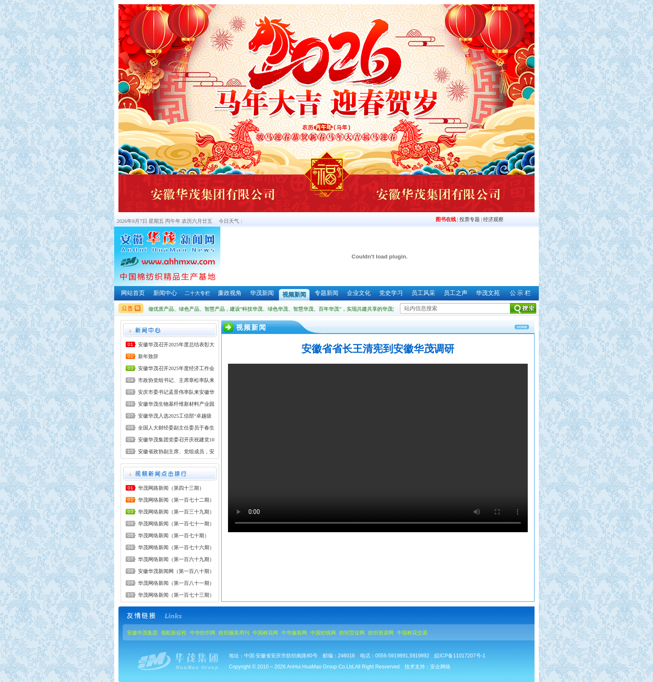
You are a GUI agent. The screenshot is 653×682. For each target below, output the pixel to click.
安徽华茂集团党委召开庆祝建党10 (176, 440)
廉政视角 (230, 293)
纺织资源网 (381, 633)
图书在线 (446, 219)
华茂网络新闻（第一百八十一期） (176, 583)
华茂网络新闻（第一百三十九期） (176, 512)
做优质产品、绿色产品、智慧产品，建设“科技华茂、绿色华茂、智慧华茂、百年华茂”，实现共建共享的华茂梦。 (279, 309)
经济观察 (493, 219)
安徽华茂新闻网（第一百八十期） (176, 571)
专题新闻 (326, 293)
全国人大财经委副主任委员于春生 (176, 428)
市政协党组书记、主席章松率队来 (176, 380)
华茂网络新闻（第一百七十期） (173, 536)
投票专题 (469, 219)
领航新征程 (173, 633)
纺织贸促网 (352, 633)
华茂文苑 (488, 293)
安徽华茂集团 (142, 633)
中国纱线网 (323, 633)
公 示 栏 (520, 293)
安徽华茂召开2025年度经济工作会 (176, 368)
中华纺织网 (202, 633)
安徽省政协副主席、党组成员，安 (176, 452)
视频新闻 (294, 295)
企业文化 (359, 293)
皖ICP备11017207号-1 (459, 656)
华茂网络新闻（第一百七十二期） (176, 500)
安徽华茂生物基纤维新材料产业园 (176, 404)
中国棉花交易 (412, 633)
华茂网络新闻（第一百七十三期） (176, 595)
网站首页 (133, 293)
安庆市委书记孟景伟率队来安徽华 (176, 392)
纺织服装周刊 (234, 633)
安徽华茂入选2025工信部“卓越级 (174, 416)
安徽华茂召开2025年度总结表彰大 (176, 345)
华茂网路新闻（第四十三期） (171, 488)
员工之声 (455, 293)
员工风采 (423, 293)
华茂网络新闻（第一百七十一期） (176, 524)
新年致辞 (148, 356)
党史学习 (391, 293)
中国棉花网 (265, 633)
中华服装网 (294, 633)
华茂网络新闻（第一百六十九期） (176, 559)
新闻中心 (165, 293)
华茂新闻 (262, 293)
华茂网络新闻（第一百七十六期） (176, 547)
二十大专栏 (197, 293)
